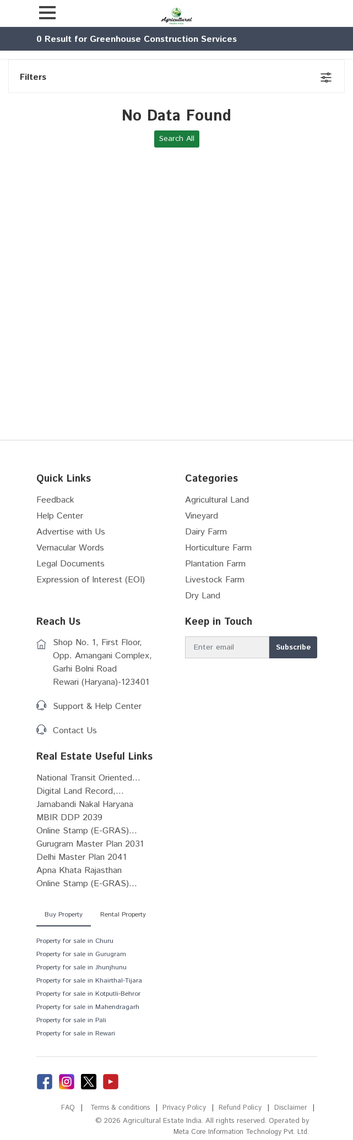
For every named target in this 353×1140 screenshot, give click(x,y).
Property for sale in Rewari (75, 1033)
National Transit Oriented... (88, 778)
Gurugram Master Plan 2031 (90, 844)
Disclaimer (290, 1108)
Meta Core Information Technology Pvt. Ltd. (237, 1132)
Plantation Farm (215, 564)
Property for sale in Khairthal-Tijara (89, 980)
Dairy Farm (206, 532)
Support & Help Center (97, 706)
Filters (33, 77)
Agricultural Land (217, 500)
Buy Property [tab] (64, 914)
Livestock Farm (215, 580)
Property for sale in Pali (71, 1020)
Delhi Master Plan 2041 (81, 857)
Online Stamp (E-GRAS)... (86, 831)
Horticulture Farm (218, 548)
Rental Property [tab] (123, 914)
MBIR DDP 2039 (69, 817)
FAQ (60, 1108)
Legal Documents (70, 564)
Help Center (59, 516)
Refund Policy (238, 1108)
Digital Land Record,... (80, 791)
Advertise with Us (70, 532)
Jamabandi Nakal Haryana (84, 804)
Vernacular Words (70, 548)
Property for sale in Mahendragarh (87, 1007)
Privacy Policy (181, 1108)
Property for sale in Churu (74, 941)
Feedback (55, 500)
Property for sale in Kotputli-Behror (88, 994)
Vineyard (201, 516)
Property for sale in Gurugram (81, 954)
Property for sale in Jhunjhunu (81, 967)
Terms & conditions (114, 1108)
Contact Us (75, 730)
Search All (176, 138)
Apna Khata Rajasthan (79, 870)
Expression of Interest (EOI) (90, 580)
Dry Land (202, 596)
